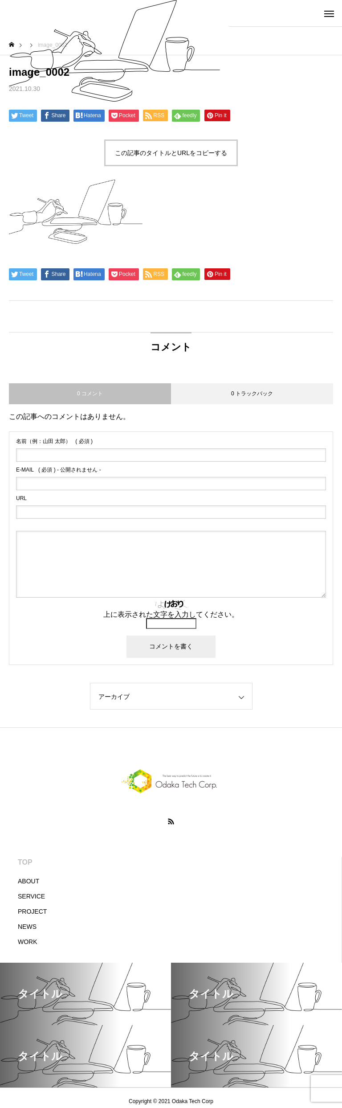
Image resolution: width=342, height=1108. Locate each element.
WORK (27, 941)
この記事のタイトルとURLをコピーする (171, 152)
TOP (25, 862)
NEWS (27, 926)
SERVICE (31, 896)
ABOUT (28, 881)
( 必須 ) (54, 441)
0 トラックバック (252, 393)
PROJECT (32, 911)
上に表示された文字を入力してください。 (171, 614)
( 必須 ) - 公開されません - (58, 469)
